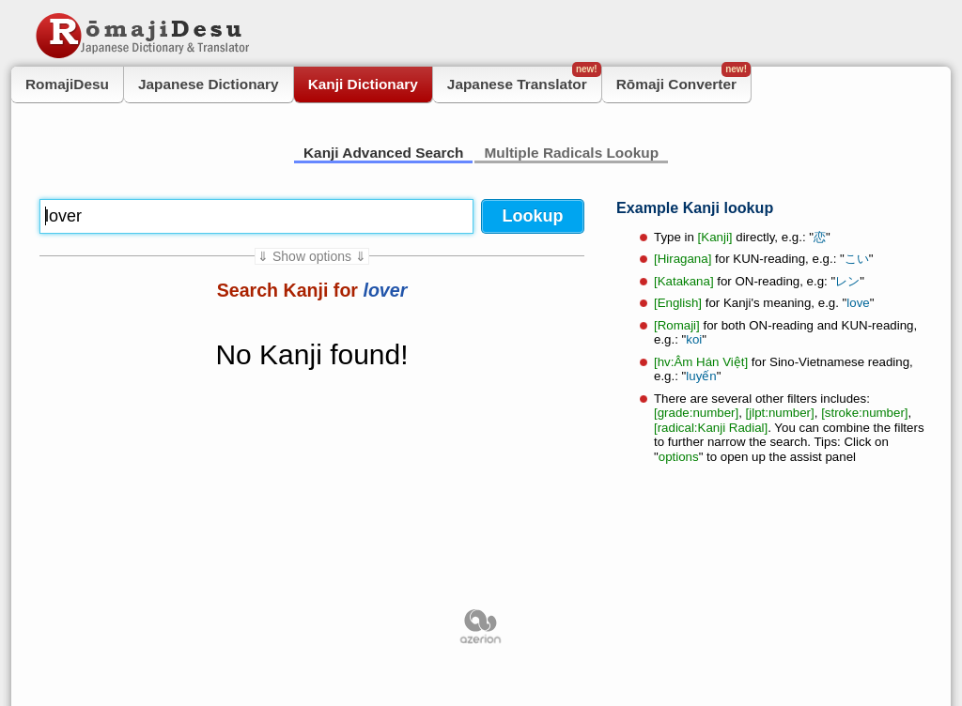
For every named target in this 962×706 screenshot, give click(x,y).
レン (847, 281)
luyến (701, 376)
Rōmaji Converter (683, 79)
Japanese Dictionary (208, 84)
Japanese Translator (524, 79)
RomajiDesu (67, 84)
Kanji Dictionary (363, 84)
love (857, 303)
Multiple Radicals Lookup (571, 153)
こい (857, 259)
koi (694, 339)
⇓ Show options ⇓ (311, 256)
